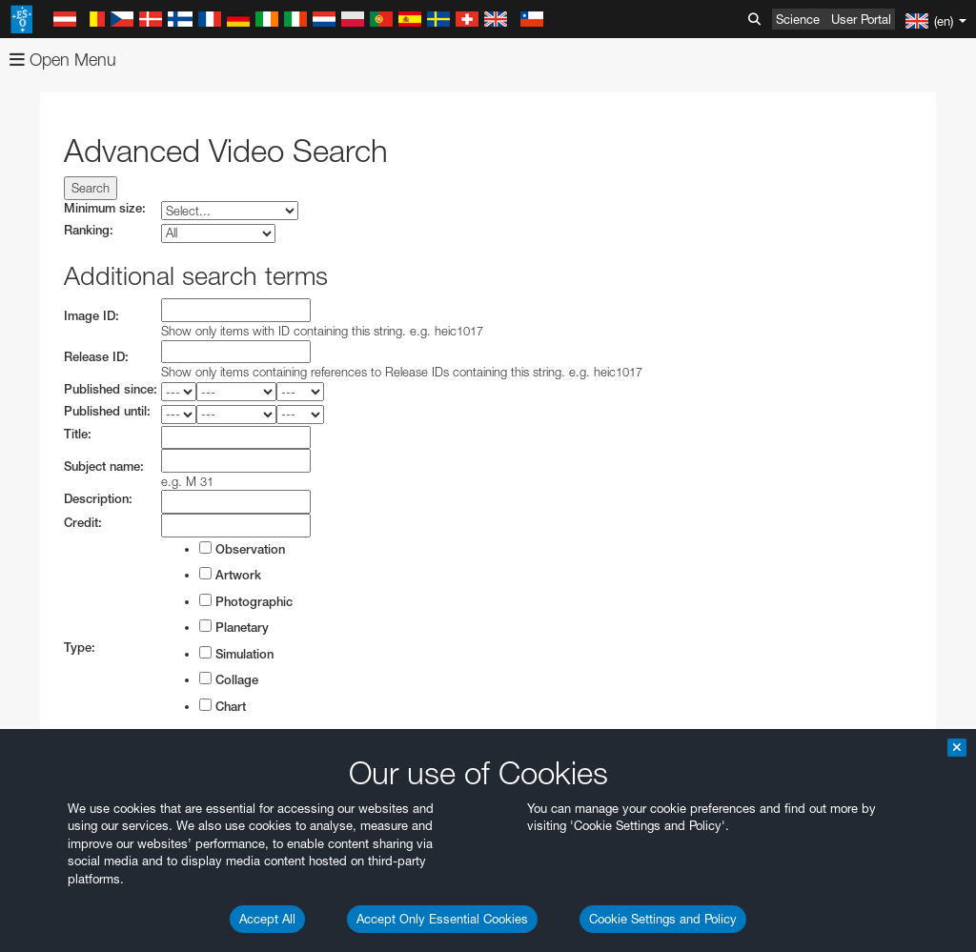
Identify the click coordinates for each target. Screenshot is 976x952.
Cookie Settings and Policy (663, 918)
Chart (222, 706)
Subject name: (104, 466)
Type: (79, 647)
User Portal (861, 19)
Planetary (234, 627)
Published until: (107, 411)
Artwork (230, 574)
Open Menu (63, 60)
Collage (228, 679)
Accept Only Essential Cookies (442, 918)
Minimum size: (105, 208)
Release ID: (96, 357)
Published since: (110, 389)
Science (798, 19)
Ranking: (88, 230)
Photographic (246, 601)
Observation (242, 549)
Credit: (83, 523)
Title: (78, 434)
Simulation (236, 653)
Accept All (267, 918)
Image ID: (91, 316)
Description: (98, 499)
